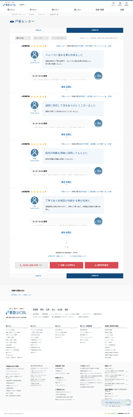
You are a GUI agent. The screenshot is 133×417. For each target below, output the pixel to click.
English (8, 357)
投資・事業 (100, 10)
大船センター (27, 295)
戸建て (101, 144)
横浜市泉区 (83, 192)
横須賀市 (82, 96)
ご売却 (109, 46)
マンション (100, 46)
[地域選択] (23, 4)
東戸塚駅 (89, 46)
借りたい (55, 10)
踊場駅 (93, 144)
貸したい (77, 10)
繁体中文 (13, 357)
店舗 (122, 10)
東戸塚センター (16, 295)
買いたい (11, 10)
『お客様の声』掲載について (56, 256)
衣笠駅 (90, 96)
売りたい (33, 10)
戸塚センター (61, 46)
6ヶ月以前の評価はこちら (78, 256)
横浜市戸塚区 (79, 46)
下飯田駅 (92, 192)
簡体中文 (19, 357)
